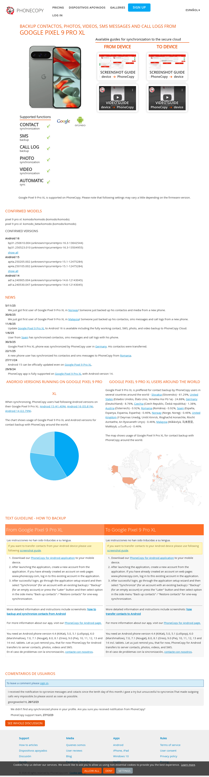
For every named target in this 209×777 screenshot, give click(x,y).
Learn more (188, 764)
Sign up (139, 7)
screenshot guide (30, 550)
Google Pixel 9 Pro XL (31, 328)
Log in (57, 15)
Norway (73, 310)
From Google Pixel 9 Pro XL (117, 66)
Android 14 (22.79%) (18, 411)
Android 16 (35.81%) (80, 406)
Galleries (117, 7)
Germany (101, 346)
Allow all (91, 770)
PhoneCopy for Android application (53, 558)
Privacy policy (168, 756)
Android (118, 745)
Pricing (58, 7)
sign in (44, 683)
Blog (69, 756)
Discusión (25, 756)
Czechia (138, 403)
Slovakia (156, 394)
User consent (168, 750)
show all (13, 252)
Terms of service (170, 745)
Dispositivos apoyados (87, 7)
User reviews (74, 750)
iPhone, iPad (121, 750)
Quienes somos (75, 745)
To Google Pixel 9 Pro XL (167, 66)
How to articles (28, 745)
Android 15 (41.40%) (53, 406)
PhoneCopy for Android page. (83, 623)
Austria (109, 408)
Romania (125, 355)
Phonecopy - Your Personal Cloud (25, 10)
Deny (108, 770)
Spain (24, 337)
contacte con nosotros (79, 651)
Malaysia (73, 319)
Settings (124, 770)
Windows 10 (121, 756)
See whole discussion (25, 723)
